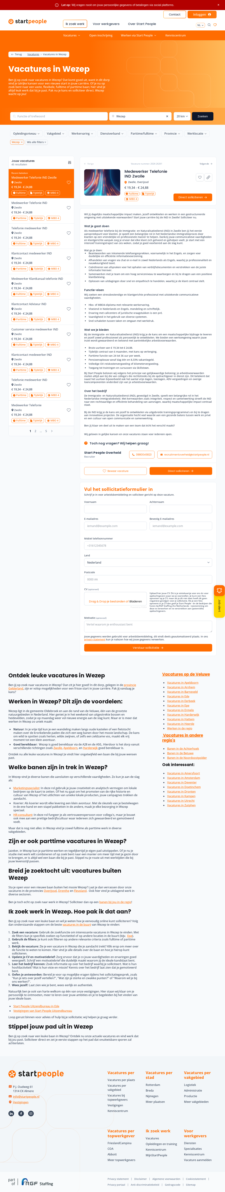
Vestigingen (20, 1102)
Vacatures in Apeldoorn (182, 683)
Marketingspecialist (26, 788)
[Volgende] (52, 431)
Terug (16, 54)
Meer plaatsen (155, 1102)
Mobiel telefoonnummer (98, 537)
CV (91, 588)
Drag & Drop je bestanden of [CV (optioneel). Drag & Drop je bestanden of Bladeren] (115, 601)
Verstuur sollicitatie (146, 647)
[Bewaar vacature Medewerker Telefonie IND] (68, 207)
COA (110, 1149)
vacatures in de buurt (77, 925)
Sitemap (191, 1184)
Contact (175, 14)
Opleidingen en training (161, 1144)
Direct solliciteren (178, 470)
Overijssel (50, 891)
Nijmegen (152, 1096)
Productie (190, 1096)
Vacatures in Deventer (182, 782)
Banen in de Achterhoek (183, 749)
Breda (150, 1090)
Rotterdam (153, 1085)
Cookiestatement (196, 1179)
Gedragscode (172, 1184)
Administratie (193, 1090)
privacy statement (94, 638)
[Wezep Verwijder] (21, 142)
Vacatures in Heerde (180, 724)
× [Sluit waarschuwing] (218, 4)
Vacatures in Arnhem (181, 687)
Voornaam (90, 501)
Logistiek (190, 1085)
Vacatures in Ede (178, 696)
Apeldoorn (70, 748)
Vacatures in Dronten (181, 791)
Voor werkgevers (106, 24)
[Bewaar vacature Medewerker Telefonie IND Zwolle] (68, 182)
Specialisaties (193, 1149)
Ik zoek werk (75, 24)
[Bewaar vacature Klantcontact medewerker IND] (68, 258)
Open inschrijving (100, 35)
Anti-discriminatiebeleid (145, 1184)
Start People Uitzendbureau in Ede (36, 1006)
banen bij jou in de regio (115, 902)
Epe (129, 936)
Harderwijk (90, 748)
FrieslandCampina (119, 1143)
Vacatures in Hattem (180, 719)
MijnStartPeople (156, 1155)
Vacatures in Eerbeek (181, 701)
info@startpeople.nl (26, 1097)
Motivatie (95, 617)
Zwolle (57, 748)
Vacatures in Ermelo (180, 710)
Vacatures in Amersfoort (183, 773)
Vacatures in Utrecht (181, 801)
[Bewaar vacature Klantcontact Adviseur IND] (68, 308)
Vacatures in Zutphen (181, 805)
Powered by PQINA (139, 606)
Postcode (89, 571)
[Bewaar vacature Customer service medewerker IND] (68, 334)
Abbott (112, 1154)
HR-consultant (22, 815)
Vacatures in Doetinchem (184, 787)
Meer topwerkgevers (121, 1160)
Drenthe (63, 891)
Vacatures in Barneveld (182, 692)
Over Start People (142, 24)
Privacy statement (118, 1179)
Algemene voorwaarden (166, 1179)
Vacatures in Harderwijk (183, 715)
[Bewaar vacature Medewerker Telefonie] (68, 410)
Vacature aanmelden (198, 1160)
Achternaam (157, 501)
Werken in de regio (179, 728)
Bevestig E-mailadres (162, 518)
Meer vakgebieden (196, 1102)
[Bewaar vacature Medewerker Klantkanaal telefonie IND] (68, 283)
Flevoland (80, 891)
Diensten (190, 1143)
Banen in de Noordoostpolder (187, 758)
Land (87, 554)
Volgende (206, 162)
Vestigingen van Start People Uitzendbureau (42, 1011)
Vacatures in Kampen (181, 796)
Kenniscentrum (175, 35)
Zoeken (203, 116)
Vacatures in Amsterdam (183, 778)
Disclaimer (140, 1179)
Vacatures (33, 54)
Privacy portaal (116, 1184)
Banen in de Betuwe (180, 753)
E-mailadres (91, 518)
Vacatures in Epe (178, 705)
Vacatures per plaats (121, 1080)
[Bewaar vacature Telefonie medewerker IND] (68, 233)
